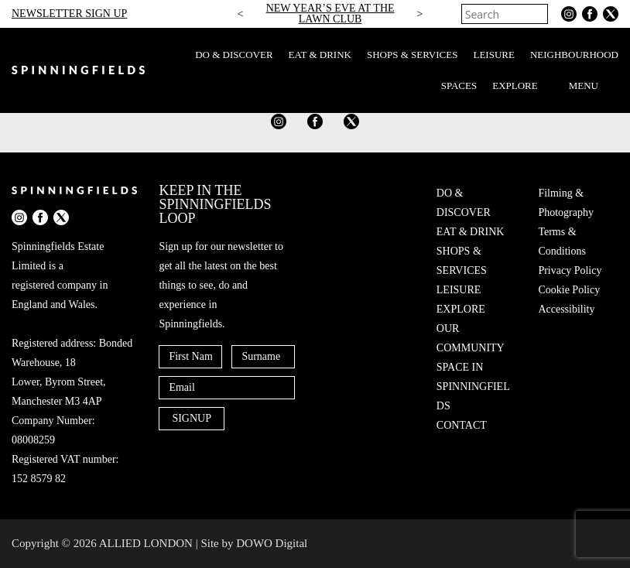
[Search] (538, 14)
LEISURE (493, 54)
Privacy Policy (569, 270)
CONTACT (462, 425)
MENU (593, 85)
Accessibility (566, 309)
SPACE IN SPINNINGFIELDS (473, 386)
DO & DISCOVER (233, 54)
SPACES (459, 85)
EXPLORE (515, 85)
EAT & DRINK (320, 54)
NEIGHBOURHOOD (574, 54)
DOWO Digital (271, 543)
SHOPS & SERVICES (412, 54)
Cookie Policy (569, 290)
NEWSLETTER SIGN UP (69, 13)
